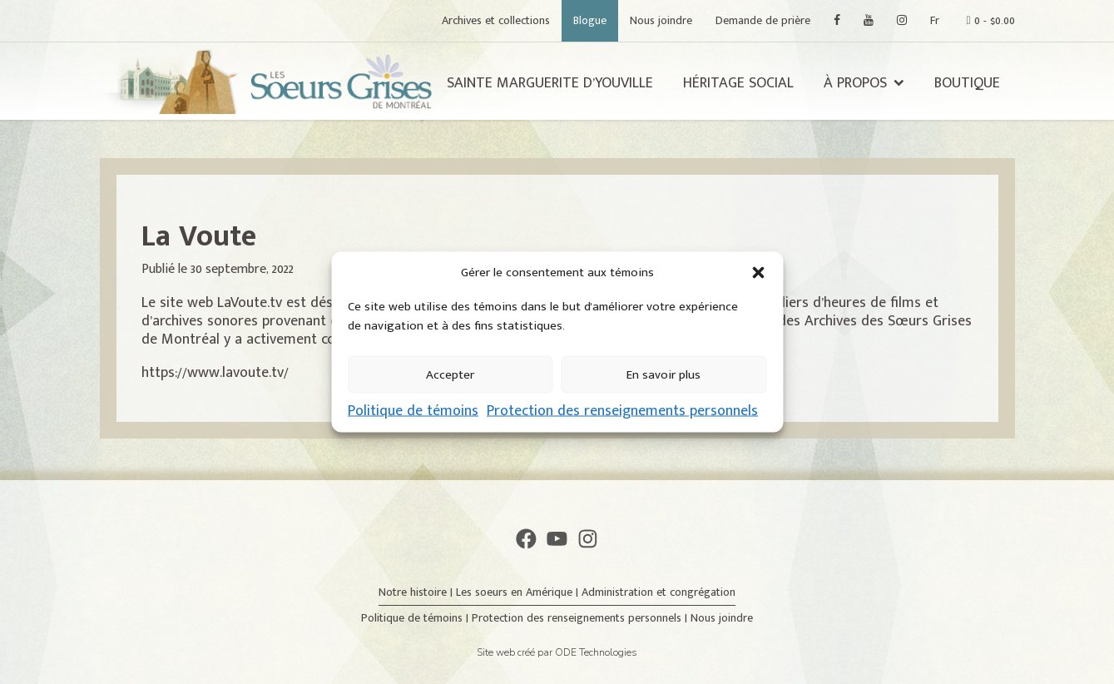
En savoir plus (663, 374)
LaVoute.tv (249, 302)
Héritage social (738, 83)
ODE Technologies (596, 652)
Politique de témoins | (416, 617)
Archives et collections (496, 20)
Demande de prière (762, 20)
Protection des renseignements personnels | (581, 617)
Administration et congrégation (658, 592)
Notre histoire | (417, 592)
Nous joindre (661, 20)
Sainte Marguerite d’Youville (550, 83)
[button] (758, 273)
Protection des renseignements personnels (622, 411)
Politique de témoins (413, 411)
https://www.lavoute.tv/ (215, 372)
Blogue (590, 20)
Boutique (967, 83)
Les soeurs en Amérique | (519, 592)
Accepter (450, 374)
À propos (855, 83)
